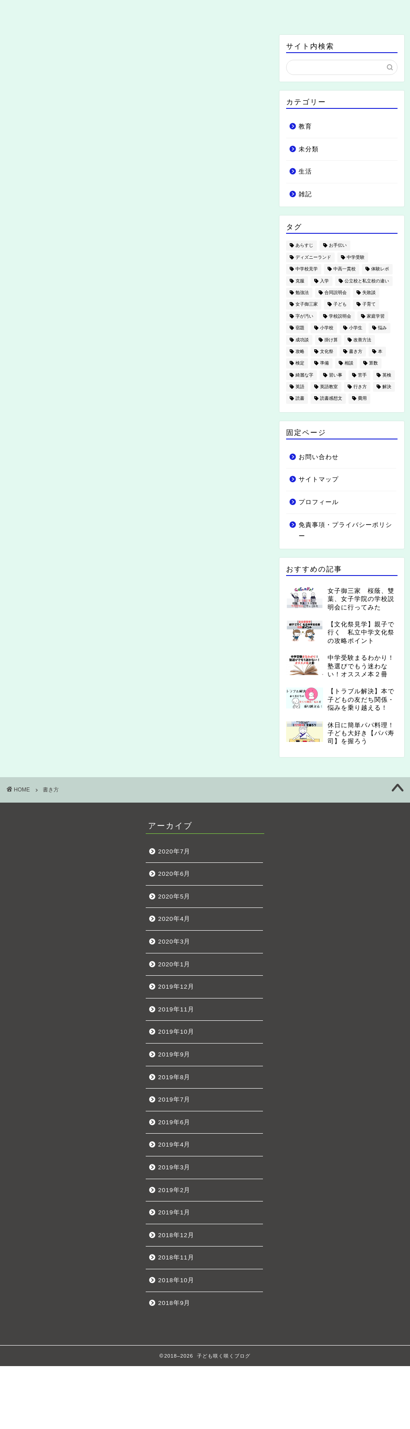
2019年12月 (176, 986)
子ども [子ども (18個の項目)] (340, 304)
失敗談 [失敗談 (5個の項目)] (369, 292)
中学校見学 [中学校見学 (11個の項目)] (306, 269)
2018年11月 (176, 1257)
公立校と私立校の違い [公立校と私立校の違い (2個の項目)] (366, 280)
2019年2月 (174, 1190)
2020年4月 (174, 918)
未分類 (309, 149)
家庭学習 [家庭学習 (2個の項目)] (376, 316)
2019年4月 (174, 1144)
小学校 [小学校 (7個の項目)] (326, 328)
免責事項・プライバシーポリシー (345, 531)
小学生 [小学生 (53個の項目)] (355, 328)
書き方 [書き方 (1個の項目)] (355, 351)
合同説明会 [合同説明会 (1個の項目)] (335, 292)
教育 (127, 11)
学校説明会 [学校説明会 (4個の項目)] (340, 316)
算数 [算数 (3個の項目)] (373, 363)
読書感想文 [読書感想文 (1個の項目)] (331, 398)
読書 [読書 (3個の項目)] (299, 398)
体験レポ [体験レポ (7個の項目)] (380, 269)
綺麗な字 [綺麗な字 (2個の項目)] (304, 375)
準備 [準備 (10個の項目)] (324, 363)
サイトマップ (319, 479)
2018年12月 (176, 1235)
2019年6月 (174, 1122)
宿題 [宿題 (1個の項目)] (299, 328)
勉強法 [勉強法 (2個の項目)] (302, 292)
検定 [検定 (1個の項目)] (299, 363)
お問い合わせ (361, 11)
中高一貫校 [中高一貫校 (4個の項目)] (344, 269)
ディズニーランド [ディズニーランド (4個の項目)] (313, 257)
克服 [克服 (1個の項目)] (299, 280)
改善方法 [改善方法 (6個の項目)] (362, 339)
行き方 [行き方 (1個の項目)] (360, 386)
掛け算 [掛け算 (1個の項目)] (331, 339)
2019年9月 (174, 1054)
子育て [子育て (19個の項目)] (369, 304)
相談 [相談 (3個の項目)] (348, 363)
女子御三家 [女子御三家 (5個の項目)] (306, 304)
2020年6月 (174, 873)
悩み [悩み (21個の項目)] (382, 328)
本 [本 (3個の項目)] (380, 351)
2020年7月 (174, 851)
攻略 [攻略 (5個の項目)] (299, 351)
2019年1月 (174, 1212)
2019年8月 (174, 1077)
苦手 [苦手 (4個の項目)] (362, 375)
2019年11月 (176, 1009)
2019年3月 (174, 1167)
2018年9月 (174, 1303)
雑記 (283, 11)
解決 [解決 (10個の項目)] (386, 386)
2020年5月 (174, 896)
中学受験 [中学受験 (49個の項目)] (356, 257)
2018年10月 (176, 1280)
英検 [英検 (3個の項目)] (386, 375)
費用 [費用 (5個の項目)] (362, 398)
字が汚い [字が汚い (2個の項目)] (304, 316)
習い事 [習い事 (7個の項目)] (335, 375)
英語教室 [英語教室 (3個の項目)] (329, 386)
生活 (205, 11)
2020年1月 (174, 964)
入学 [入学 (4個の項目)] (324, 280)
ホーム (48, 11)
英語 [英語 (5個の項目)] (299, 386)
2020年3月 (174, 941)
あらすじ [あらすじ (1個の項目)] (304, 245)
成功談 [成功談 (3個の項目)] (302, 339)
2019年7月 (174, 1099)
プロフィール (319, 502)
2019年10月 (176, 1031)
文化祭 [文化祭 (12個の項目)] (326, 351)
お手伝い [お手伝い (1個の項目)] (338, 245)
